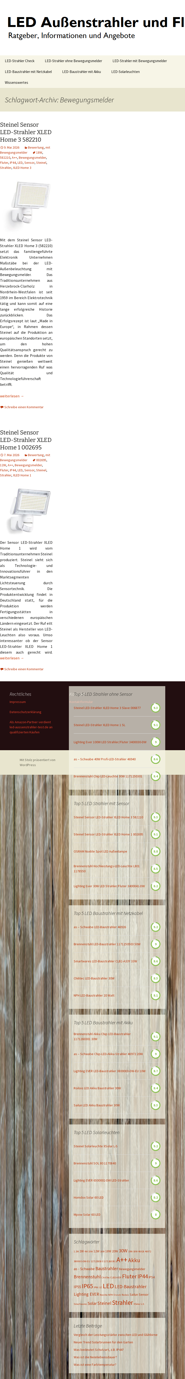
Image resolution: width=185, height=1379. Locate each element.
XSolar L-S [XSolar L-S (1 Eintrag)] (139, 1304)
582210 (5, 157)
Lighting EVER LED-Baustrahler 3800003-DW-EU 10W (109, 1071)
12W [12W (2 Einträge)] (96, 1251)
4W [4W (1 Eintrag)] (86, 1251)
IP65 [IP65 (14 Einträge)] (87, 1286)
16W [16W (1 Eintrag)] (102, 1251)
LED (20, 162)
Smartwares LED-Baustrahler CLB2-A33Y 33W (105, 961)
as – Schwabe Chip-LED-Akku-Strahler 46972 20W (108, 1054)
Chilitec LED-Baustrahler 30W (94, 978)
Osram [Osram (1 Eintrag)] (117, 1294)
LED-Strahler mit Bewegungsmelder (139, 61)
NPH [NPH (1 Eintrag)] (110, 1294)
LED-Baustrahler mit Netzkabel (28, 71)
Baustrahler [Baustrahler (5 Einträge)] (106, 1268)
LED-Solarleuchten (125, 71)
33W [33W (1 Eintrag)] (130, 1251)
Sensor (29, 162)
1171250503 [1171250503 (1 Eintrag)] (97, 1261)
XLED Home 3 (22, 167)
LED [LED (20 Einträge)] (108, 1285)
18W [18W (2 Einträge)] (108, 1251)
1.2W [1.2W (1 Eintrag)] (76, 1251)
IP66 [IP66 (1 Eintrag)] (96, 1287)
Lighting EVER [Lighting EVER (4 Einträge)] (86, 1294)
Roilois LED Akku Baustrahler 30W (97, 1088)
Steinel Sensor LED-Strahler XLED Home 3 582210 (26, 132)
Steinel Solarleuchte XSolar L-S (96, 1146)
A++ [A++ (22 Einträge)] (121, 1259)
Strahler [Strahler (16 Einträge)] (122, 1302)
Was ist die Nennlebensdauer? (95, 1357)
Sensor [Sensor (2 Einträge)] (144, 1294)
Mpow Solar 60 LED (87, 1214)
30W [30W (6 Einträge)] (123, 1251)
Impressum (18, 702)
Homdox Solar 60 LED (89, 1197)
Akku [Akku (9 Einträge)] (134, 1260)
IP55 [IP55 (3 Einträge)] (77, 1286)
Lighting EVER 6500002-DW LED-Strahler (101, 1180)
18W (39, 152)
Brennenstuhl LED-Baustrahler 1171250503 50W (107, 944)
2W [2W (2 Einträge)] (81, 1251)
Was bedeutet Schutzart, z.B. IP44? (99, 1349)
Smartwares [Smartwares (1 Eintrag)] (80, 1304)
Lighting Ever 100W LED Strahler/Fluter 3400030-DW (110, 742)
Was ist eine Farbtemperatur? (95, 1364)
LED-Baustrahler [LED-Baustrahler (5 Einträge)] (130, 1286)
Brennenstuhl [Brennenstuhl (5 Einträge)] (87, 1277)
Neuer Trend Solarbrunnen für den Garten (103, 1342)
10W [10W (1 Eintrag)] (90, 1251)
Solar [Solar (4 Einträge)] (92, 1303)
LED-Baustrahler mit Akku (81, 71)
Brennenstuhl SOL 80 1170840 (95, 1163)
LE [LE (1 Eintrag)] (100, 1287)
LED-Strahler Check (19, 61)
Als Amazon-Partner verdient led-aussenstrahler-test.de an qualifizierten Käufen (31, 727)
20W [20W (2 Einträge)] (115, 1251)
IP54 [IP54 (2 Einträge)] (152, 1277)
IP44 (13, 162)
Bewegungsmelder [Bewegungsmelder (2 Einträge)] (132, 1269)
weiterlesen (12, 396)
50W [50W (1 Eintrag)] (135, 1251)
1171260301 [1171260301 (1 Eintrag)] (110, 1261)
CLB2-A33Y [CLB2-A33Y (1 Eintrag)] (115, 1277)
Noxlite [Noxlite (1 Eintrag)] (103, 1294)
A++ (14, 157)
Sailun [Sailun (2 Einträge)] (134, 1294)
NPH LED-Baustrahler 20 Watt (94, 995)
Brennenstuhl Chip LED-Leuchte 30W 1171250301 (108, 776)
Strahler (5, 167)
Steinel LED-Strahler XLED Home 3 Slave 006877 (107, 708)
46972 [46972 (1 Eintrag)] (148, 1251)
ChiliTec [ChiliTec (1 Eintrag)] (105, 1277)
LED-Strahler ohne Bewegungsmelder (73, 61)
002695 (41, 460)
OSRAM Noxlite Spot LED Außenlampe (100, 851)
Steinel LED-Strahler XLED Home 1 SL (99, 725)
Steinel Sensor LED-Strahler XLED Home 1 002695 (26, 440)
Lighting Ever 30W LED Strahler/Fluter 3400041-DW (109, 886)
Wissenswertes (16, 82)
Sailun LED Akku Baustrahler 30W (97, 1105)
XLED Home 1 (22, 475)
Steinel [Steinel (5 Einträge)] (104, 1303)
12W (3, 465)
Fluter (4, 162)
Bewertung (36, 147)
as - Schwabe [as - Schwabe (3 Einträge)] (84, 1268)
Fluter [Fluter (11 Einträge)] (129, 1276)
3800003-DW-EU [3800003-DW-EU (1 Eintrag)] (82, 1261)
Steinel (41, 162)
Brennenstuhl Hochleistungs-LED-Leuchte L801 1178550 (107, 868)
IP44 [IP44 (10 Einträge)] (143, 1276)
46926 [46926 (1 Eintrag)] (141, 1251)
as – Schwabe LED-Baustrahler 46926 (100, 927)
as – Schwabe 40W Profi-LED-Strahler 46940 (105, 759)
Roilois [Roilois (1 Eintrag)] (125, 1294)
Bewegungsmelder (32, 157)
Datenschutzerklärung (25, 712)
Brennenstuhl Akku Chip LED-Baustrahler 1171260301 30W (102, 1036)
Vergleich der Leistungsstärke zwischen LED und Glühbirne (116, 1335)
